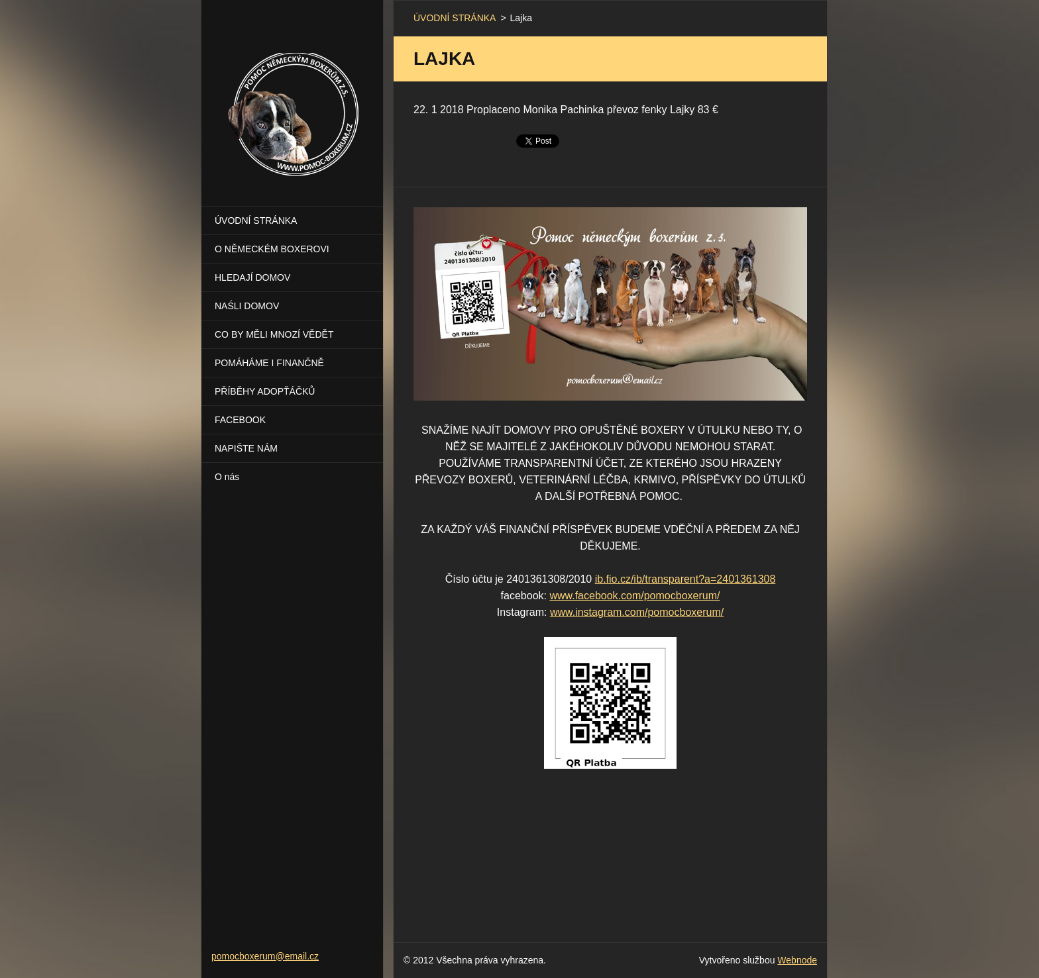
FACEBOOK (240, 420)
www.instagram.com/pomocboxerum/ (637, 612)
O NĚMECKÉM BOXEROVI (272, 249)
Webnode (797, 960)
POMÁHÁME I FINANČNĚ (269, 363)
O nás (227, 476)
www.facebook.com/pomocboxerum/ (634, 595)
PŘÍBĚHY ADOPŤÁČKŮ (265, 391)
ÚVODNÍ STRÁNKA (256, 220)
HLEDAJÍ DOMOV (252, 277)
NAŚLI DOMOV (247, 306)
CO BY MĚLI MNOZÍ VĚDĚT (274, 334)
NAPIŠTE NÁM (246, 448)
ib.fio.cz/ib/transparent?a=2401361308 (685, 579)
